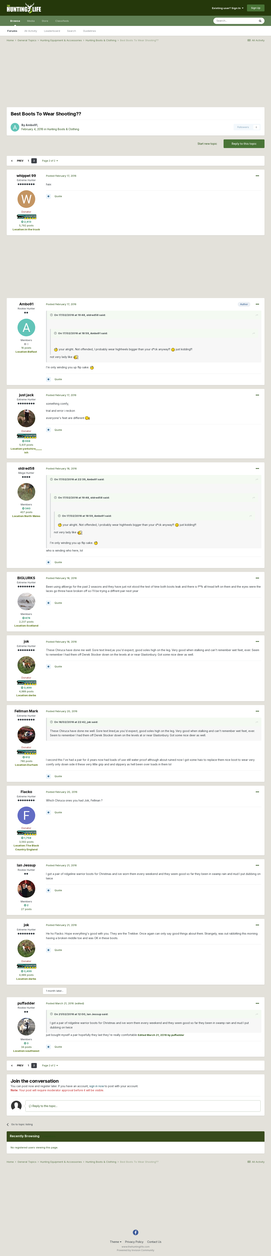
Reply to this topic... (43, 1106)
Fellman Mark (26, 711)
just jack (26, 395)
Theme (115, 1241)
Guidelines (89, 30)
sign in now (96, 1086)
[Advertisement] (135, 75)
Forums (12, 30)
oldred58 (26, 468)
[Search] (234, 21)
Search (71, 30)
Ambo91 (31, 125)
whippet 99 (26, 176)
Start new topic (207, 143)
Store (45, 20)
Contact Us (154, 1241)
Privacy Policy (134, 1241)
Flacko (26, 792)
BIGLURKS (26, 578)
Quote (58, 196)
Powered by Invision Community (135, 1250)
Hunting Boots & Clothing (63, 129)
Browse (15, 22)
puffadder (26, 1003)
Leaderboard (52, 30)
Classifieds (62, 20)
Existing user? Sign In (227, 8)
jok (26, 641)
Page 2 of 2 (50, 160)
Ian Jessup (26, 865)
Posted (61, 175)
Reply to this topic (244, 143)
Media (31, 20)
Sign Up (255, 7)
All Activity (30, 30)
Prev (20, 160)
